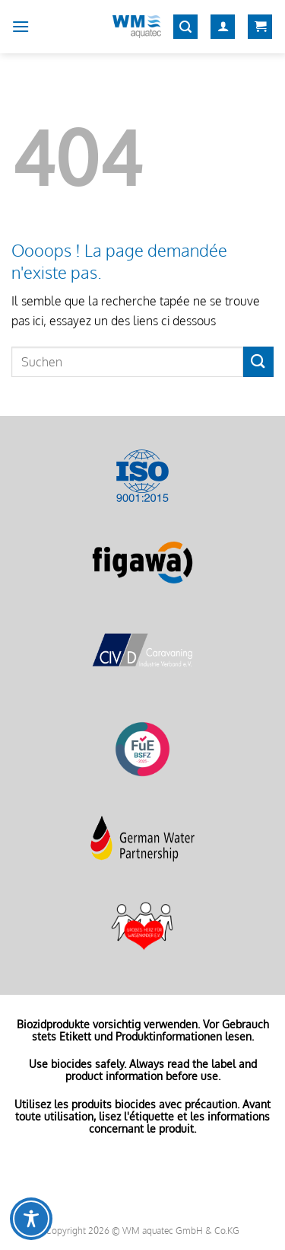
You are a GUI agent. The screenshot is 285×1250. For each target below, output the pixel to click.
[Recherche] (185, 27)
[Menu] (20, 26)
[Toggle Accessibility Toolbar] (31, 1219)
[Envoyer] (258, 361)
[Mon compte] (223, 27)
